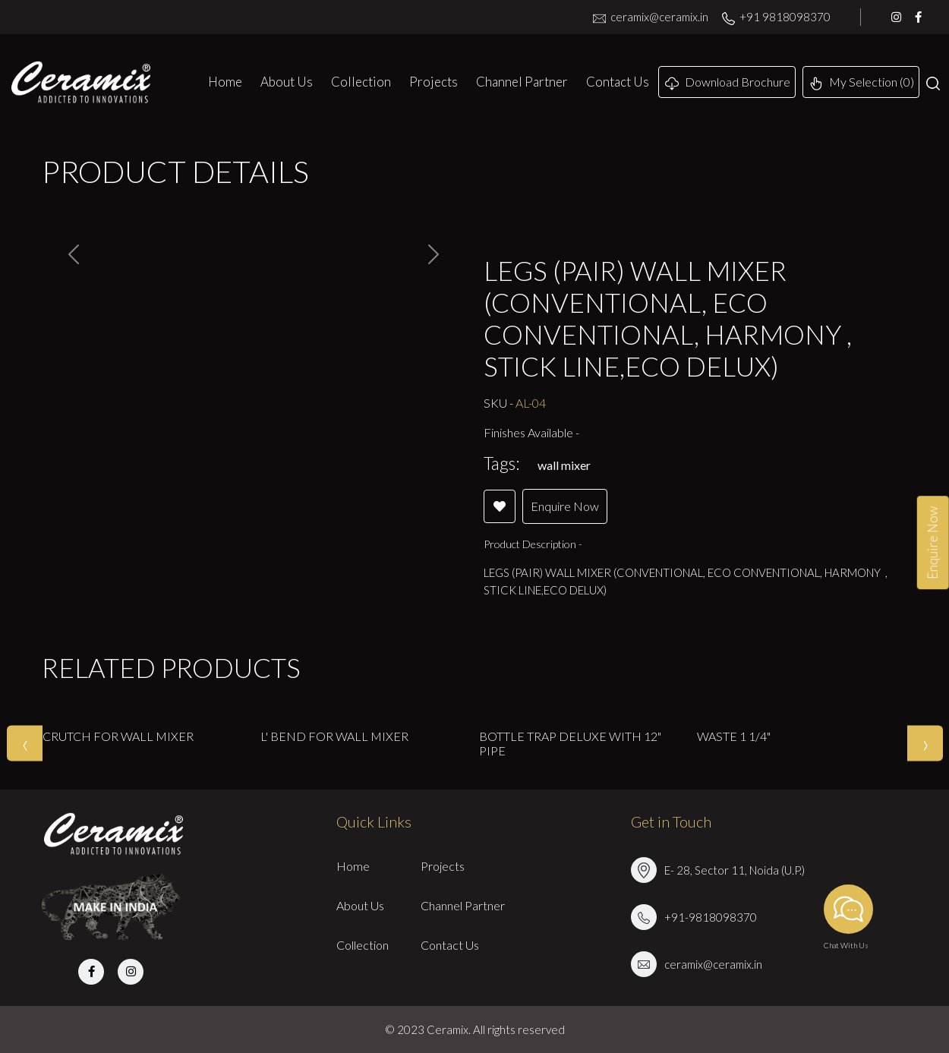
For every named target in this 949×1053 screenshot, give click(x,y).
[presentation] (25, 743)
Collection (361, 82)
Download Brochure (727, 82)
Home (225, 82)
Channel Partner (522, 82)
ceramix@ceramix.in (650, 17)
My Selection (861, 82)
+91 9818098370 (776, 17)
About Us (286, 82)
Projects (433, 82)
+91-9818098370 (710, 917)
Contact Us (617, 82)
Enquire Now (565, 506)
